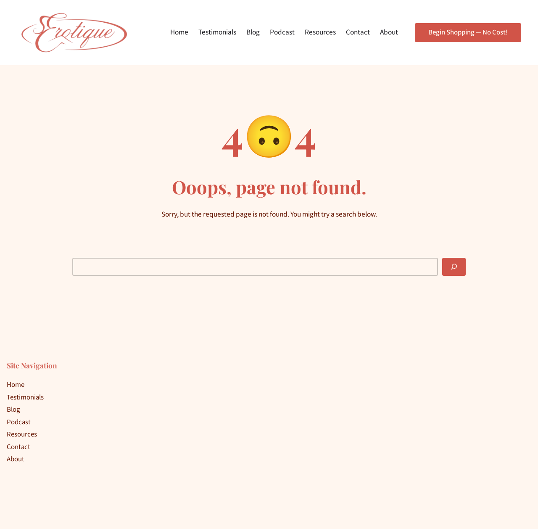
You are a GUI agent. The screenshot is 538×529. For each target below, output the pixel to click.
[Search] (454, 266)
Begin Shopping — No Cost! (468, 32)
